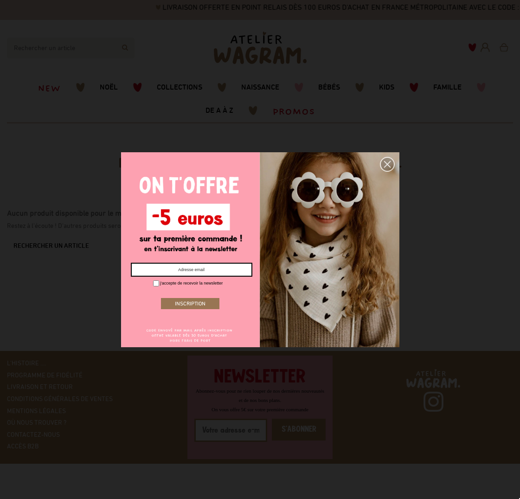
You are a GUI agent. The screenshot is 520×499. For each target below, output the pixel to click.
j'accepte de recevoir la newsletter (188, 283)
